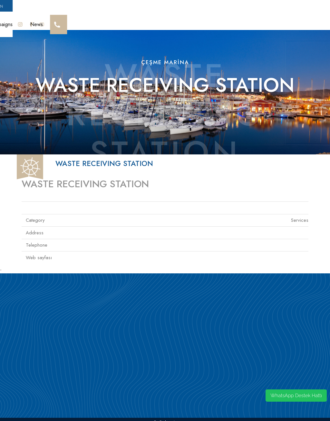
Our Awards (60, 21)
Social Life (157, 21)
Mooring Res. (243, 21)
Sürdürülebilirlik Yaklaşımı (109, 21)
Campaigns (279, 21)
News (307, 21)
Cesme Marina (22, 21)
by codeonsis (165, 416)
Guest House (203, 21)
